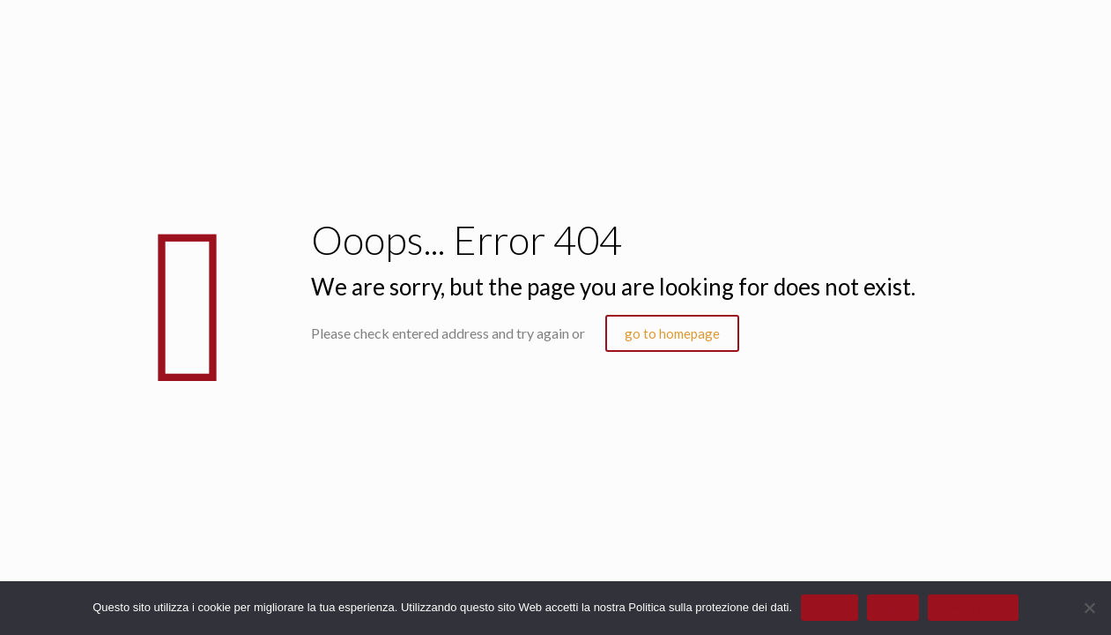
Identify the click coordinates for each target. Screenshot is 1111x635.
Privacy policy (973, 607)
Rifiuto (893, 607)
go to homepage (672, 333)
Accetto (829, 607)
